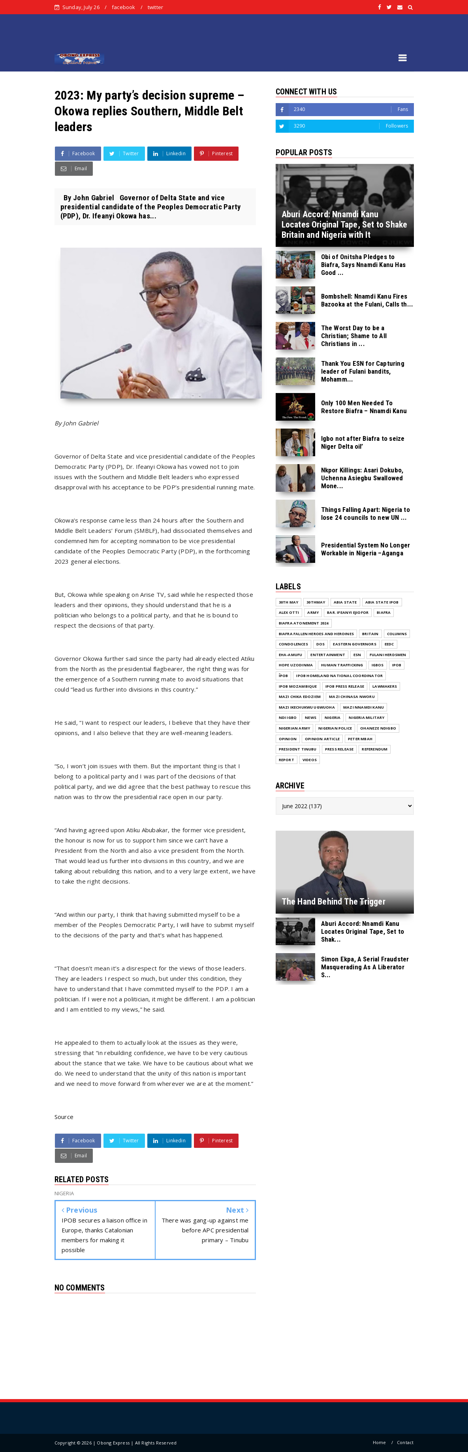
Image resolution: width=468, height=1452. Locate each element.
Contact (405, 1442)
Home (379, 1442)
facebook (123, 7)
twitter (155, 7)
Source (64, 1117)
